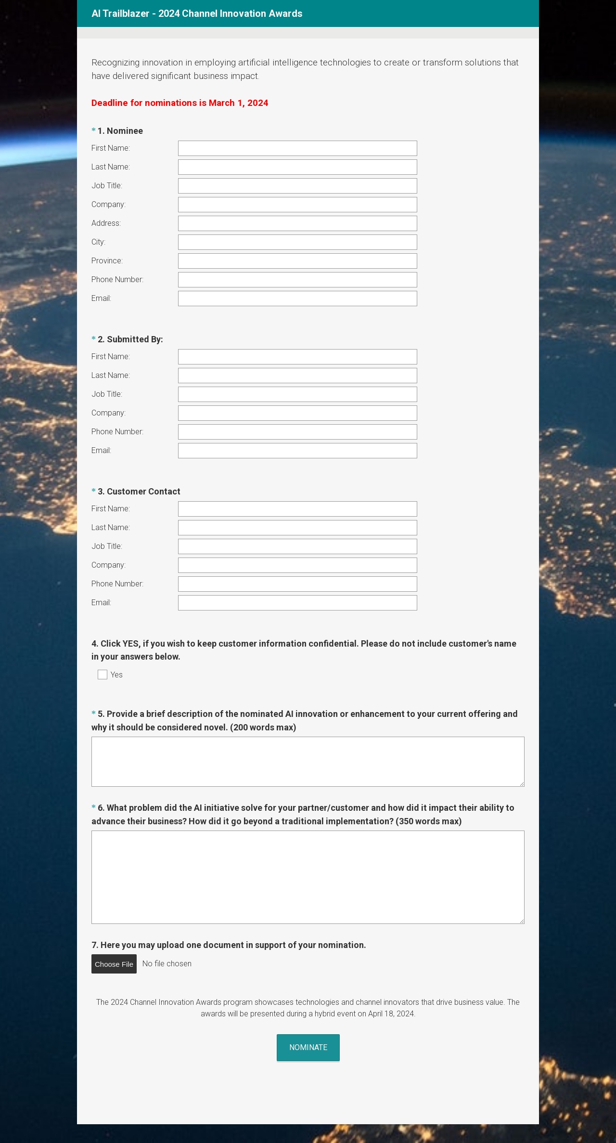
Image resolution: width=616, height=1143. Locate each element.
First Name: (110, 148)
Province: (107, 260)
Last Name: (110, 166)
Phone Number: (117, 279)
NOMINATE (308, 994)
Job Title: (106, 185)
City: (98, 242)
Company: (108, 204)
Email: (101, 298)
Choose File (114, 919)
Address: (106, 223)
